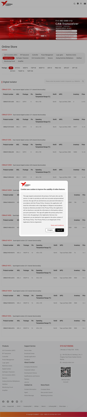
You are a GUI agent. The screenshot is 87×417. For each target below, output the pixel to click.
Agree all (59, 230)
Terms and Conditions (57, 225)
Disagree (50, 230)
